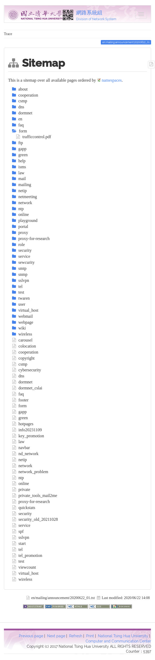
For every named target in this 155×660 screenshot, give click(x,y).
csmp (19, 364)
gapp (19, 412)
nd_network (25, 453)
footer (20, 400)
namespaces (111, 80)
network (22, 465)
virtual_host (25, 573)
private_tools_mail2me (34, 495)
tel (17, 549)
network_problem (30, 471)
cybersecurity (26, 370)
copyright (23, 358)
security (22, 513)
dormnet (22, 382)
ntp (18, 478)
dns (18, 376)
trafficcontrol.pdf (33, 137)
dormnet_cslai (27, 388)
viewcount (24, 567)
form (19, 406)
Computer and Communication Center (118, 641)
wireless (22, 579)
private (21, 489)
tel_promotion (27, 555)
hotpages (22, 424)
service (21, 525)
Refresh (75, 636)
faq (18, 394)
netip (19, 459)
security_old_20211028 (35, 519)
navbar (21, 447)
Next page (56, 636)
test (18, 561)
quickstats (23, 507)
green (20, 418)
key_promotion (28, 436)
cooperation (25, 352)
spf (18, 531)
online (20, 483)
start (19, 543)
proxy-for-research (31, 501)
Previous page (31, 636)
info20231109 (27, 430)
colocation (24, 346)
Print (90, 636)
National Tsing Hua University (123, 636)
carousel (22, 340)
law (18, 441)
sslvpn (20, 537)
